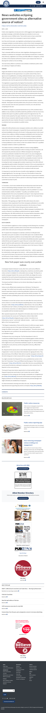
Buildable (2, 708)
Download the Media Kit (23, 468)
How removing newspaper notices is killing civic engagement (32, 443)
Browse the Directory (23, 498)
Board (30, 680)
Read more (27, 415)
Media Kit (5, 683)
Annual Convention (33, 666)
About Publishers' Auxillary (8, 680)
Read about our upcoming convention (10, 591)
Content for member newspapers (20, 670)
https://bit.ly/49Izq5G (13, 271)
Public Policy (5, 666)
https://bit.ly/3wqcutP (37, 356)
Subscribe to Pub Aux (7, 682)
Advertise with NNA (23, 465)
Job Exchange (19, 675)
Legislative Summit (33, 669)
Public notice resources (31, 403)
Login (38, 2)
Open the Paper (23, 553)
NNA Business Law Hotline (8, 675)
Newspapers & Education (21, 677)
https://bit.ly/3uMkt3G (17, 304)
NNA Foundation (32, 675)
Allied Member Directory (23, 493)
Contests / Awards (32, 667)
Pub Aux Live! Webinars (20, 679)
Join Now (5, 673)
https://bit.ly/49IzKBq (36, 385)
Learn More (23, 580)
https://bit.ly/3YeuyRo (8, 318)
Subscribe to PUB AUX (23, 555)
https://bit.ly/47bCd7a (15, 363)
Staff (30, 678)
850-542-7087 (12, 698)
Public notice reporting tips (33, 423)
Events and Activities (7, 671)
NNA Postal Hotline (6, 676)
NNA (30, 673)
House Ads (18, 674)
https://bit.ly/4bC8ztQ (10, 376)
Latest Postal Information (8, 667)
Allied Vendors (19, 667)
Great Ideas (18, 672)
